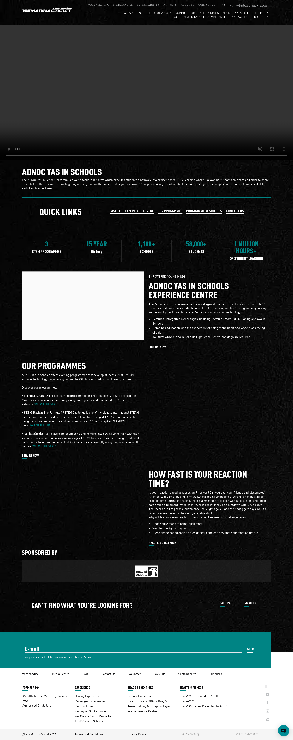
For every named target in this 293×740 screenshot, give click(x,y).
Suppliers (215, 673)
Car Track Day (84, 706)
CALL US (225, 603)
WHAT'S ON (133, 13)
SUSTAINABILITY (148, 4)
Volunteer (135, 673)
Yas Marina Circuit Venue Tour (94, 716)
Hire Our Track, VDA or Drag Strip (149, 701)
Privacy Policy (137, 734)
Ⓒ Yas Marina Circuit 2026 (39, 734)
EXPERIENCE (82, 687)
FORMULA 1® (158, 13)
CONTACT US (206, 4)
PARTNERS (170, 4)
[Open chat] (283, 730)
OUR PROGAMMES (170, 210)
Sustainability (187, 673)
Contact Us (108, 673)
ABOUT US (187, 4)
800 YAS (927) (190, 734)
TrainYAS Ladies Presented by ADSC (203, 706)
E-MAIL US (250, 603)
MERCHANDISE (123, 4)
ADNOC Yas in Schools (89, 721)
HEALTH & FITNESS (191, 687)
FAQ (85, 673)
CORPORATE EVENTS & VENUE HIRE (203, 16)
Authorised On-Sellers (36, 705)
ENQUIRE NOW (157, 347)
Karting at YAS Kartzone (90, 711)
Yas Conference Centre (142, 711)
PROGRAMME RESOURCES (204, 210)
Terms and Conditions (89, 734)
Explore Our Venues (140, 695)
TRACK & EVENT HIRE (140, 687)
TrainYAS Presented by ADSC (199, 695)
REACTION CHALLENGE (162, 543)
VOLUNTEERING (98, 4)
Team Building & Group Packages (149, 706)
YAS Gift (160, 673)
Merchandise (30, 673)
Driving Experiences (88, 695)
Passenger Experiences (90, 701)
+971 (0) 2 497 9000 (246, 734)
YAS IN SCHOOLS (250, 16)
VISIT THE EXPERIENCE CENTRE (132, 210)
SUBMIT (252, 649)
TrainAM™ (187, 701)
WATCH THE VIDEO (46, 404)
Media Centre (60, 673)
